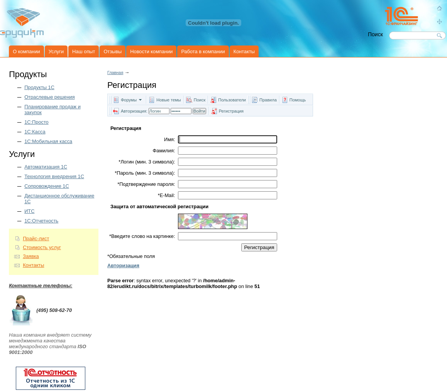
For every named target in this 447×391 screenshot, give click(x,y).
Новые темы (168, 100)
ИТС (29, 211)
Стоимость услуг (42, 247)
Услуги (56, 51)
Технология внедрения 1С (54, 176)
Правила (268, 100)
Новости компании (151, 51)
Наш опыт (83, 51)
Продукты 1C (39, 87)
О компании (26, 51)
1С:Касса (34, 132)
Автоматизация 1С (45, 167)
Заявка (31, 256)
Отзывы (112, 51)
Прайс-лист (36, 238)
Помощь (298, 100)
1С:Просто (36, 122)
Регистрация (231, 111)
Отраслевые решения (49, 97)
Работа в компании (203, 51)
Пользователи (232, 100)
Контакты (244, 51)
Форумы (129, 100)
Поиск (199, 100)
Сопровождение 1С (46, 186)
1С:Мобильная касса (48, 141)
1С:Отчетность (41, 221)
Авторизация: (134, 111)
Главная (115, 72)
